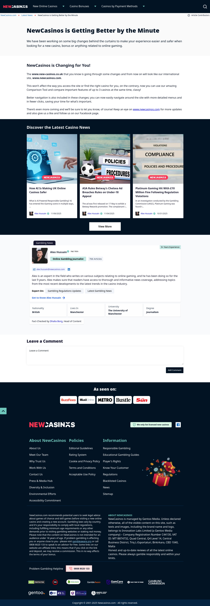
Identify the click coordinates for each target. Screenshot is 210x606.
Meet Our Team (38, 455)
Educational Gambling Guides (121, 455)
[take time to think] (135, 582)
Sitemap (108, 494)
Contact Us (36, 474)
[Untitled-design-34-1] (115, 582)
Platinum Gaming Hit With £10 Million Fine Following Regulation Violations (157, 192)
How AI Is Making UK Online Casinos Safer (47, 190)
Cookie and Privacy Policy (84, 461)
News (106, 487)
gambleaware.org (81, 541)
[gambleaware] (94, 582)
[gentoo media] (36, 593)
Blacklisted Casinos (114, 481)
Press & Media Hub (41, 481)
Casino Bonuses (79, 6)
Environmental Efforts (42, 494)
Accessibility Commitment (45, 500)
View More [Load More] (105, 226)
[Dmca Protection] (36, 582)
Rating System (77, 455)
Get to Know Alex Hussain (48, 297)
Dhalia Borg (56, 321)
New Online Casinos (45, 6)
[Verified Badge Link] (73, 582)
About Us (35, 448)
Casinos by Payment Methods (119, 6)
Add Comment (174, 370)
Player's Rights (112, 461)
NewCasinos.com (8, 15)
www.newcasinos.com (146, 109)
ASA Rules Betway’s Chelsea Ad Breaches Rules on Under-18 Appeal (102, 192)
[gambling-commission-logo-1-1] (156, 582)
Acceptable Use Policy (82, 474)
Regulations (110, 474)
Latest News (27, 15)
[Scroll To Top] (3, 411)
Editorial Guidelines (81, 448)
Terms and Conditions (82, 468)
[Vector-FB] (178, 424)
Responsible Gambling (116, 448)
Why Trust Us (37, 461)
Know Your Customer (116, 468)
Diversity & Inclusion (41, 487)
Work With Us (37, 468)
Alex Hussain (42, 213)
